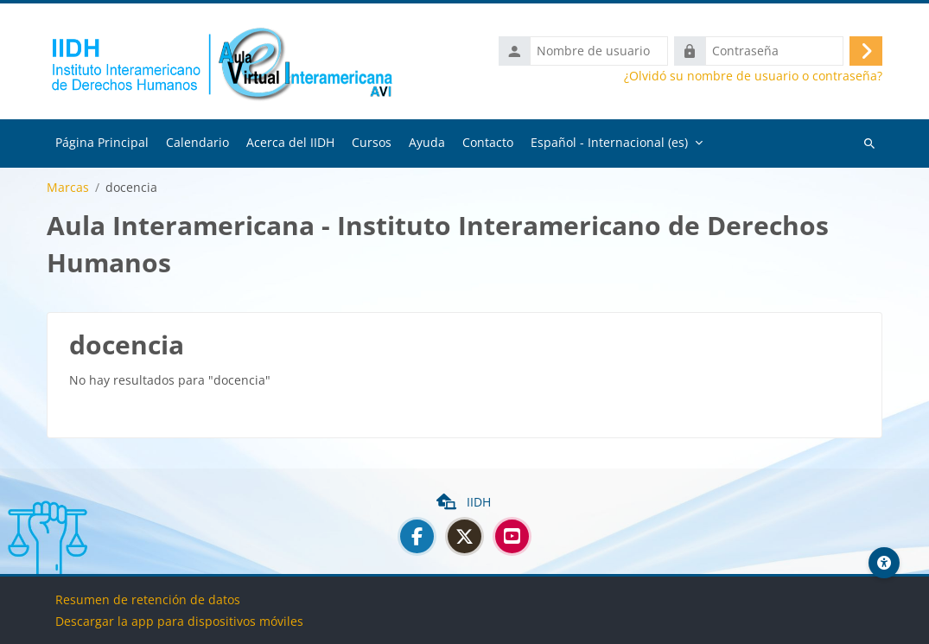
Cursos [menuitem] (371, 142)
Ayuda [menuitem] (427, 142)
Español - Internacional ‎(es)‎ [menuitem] (609, 142)
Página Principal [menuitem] (102, 142)
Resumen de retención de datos (147, 599)
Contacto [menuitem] (487, 142)
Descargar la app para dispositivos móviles (179, 621)
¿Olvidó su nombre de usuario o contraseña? (753, 76)
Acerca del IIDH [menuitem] (290, 142)
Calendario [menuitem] (197, 142)
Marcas (68, 187)
